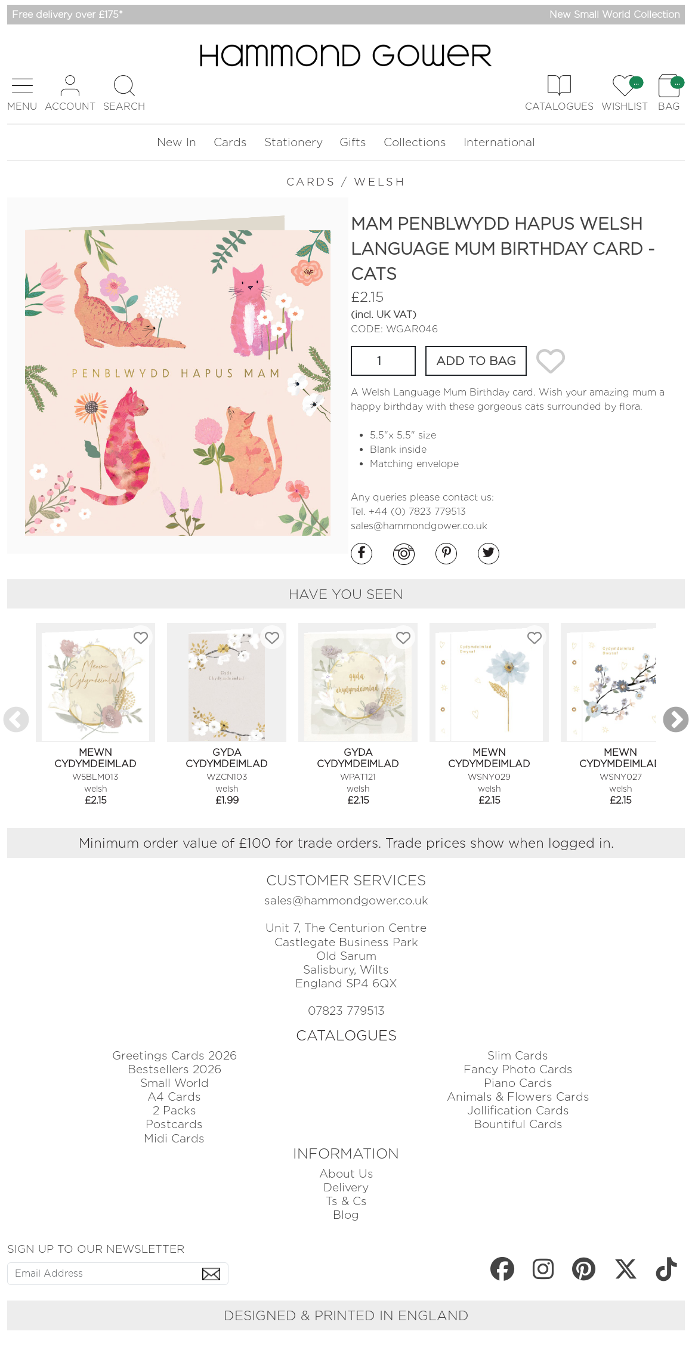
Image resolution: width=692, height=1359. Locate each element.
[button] (22, 93)
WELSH (380, 181)
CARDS (311, 181)
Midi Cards (174, 1138)
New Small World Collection (614, 14)
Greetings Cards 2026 (174, 1056)
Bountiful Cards (518, 1124)
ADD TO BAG (476, 361)
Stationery (293, 142)
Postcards (174, 1124)
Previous (16, 721)
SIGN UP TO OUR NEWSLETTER (95, 1248)
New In (176, 142)
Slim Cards (517, 1056)
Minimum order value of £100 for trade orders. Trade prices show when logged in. (346, 843)
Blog (346, 1215)
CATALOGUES (346, 1035)
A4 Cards (174, 1097)
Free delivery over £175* (67, 14)
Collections (415, 142)
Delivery (346, 1187)
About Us (346, 1174)
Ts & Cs (346, 1201)
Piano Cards (518, 1083)
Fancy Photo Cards (518, 1069)
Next (676, 721)
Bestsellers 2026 (174, 1069)
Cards (230, 142)
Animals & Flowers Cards (518, 1097)
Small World (174, 1083)
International (499, 142)
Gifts (352, 142)
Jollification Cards (518, 1110)
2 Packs (174, 1110)
